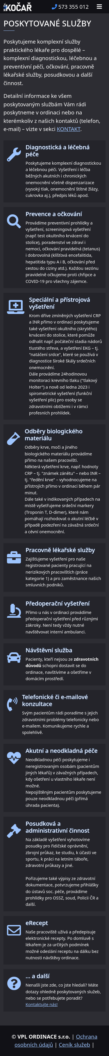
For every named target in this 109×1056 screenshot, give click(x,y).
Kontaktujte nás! (42, 1004)
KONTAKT (69, 128)
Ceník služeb (74, 1044)
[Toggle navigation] (99, 7)
